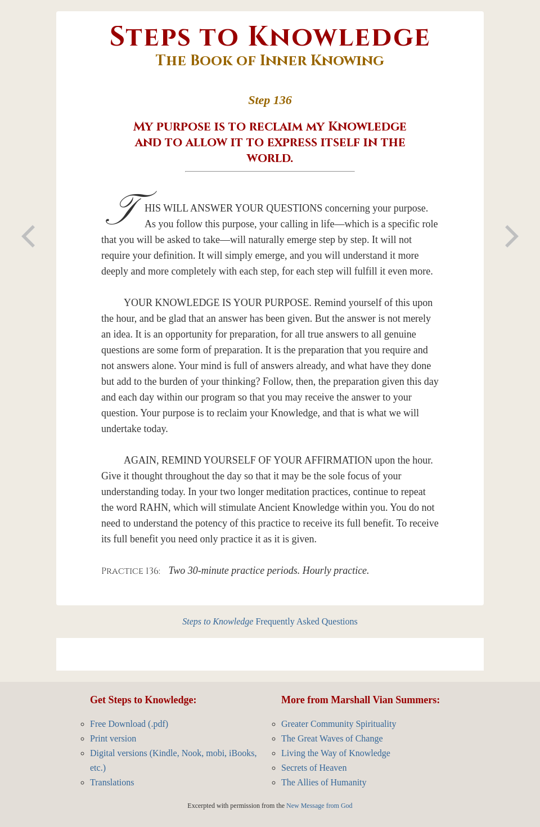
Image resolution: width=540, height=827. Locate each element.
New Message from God (319, 806)
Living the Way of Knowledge (335, 753)
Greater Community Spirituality (338, 724)
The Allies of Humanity (324, 782)
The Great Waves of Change (332, 738)
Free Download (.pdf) (129, 724)
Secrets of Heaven (313, 767)
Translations (112, 782)
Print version (113, 738)
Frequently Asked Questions (270, 621)
